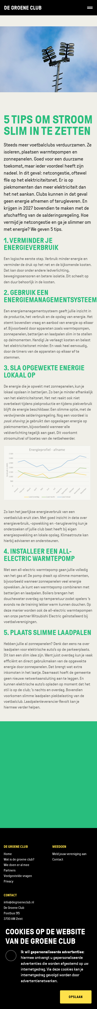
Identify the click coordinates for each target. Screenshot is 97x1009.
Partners (10, 870)
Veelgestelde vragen (18, 876)
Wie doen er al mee (16, 865)
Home (8, 854)
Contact (57, 859)
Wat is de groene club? (19, 859)
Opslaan (76, 997)
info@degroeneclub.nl (19, 902)
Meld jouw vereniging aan (69, 854)
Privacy (8, 881)
